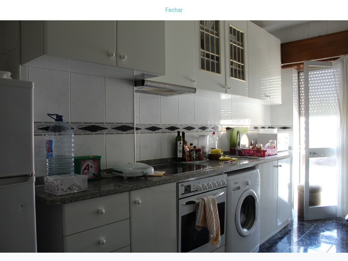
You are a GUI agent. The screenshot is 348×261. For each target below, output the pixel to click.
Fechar (174, 10)
